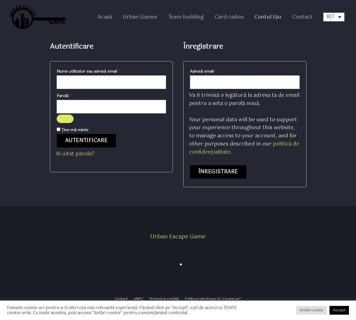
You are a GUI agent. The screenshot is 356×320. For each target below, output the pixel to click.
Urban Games (143, 17)
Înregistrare (218, 172)
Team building (188, 17)
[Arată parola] (65, 119)
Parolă (74, 96)
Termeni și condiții (163, 299)
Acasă (108, 17)
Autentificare (86, 141)
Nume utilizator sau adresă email (98, 71)
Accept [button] (339, 310)
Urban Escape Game (177, 237)
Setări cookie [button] (311, 310)
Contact (303, 17)
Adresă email (213, 71)
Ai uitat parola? (75, 155)
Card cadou (231, 17)
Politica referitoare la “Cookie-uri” (209, 299)
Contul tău (269, 17)
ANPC (140, 299)
